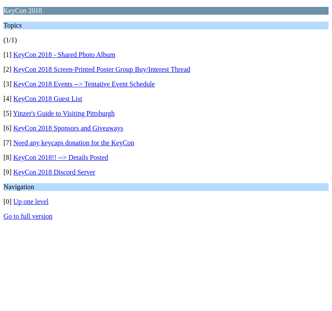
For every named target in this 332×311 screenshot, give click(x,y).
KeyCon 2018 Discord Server (54, 172)
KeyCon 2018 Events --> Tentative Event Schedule (84, 84)
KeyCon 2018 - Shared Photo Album (64, 54)
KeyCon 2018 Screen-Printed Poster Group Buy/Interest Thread (101, 69)
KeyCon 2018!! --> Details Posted (61, 157)
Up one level (31, 201)
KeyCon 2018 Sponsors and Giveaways (68, 128)
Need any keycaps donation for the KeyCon (73, 142)
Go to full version (27, 216)
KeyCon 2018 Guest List (48, 98)
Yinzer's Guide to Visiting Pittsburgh (64, 113)
